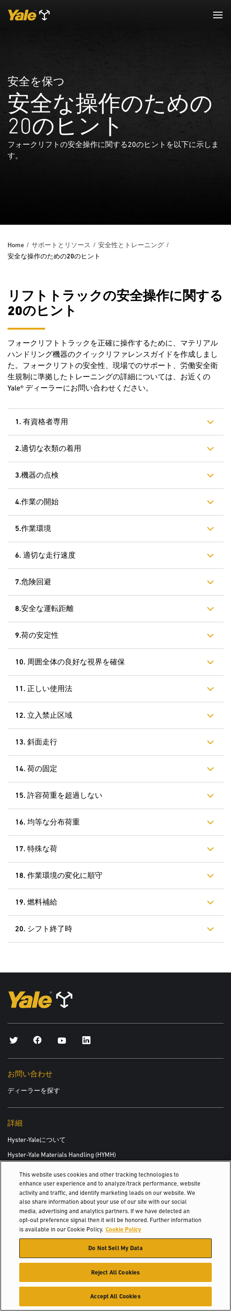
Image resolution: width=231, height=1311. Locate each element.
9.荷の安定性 (37, 635)
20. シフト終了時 (43, 928)
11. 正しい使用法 (43, 688)
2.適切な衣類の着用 (48, 448)
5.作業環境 (33, 528)
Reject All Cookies (115, 1272)
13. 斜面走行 (36, 741)
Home (16, 245)
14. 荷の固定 (36, 768)
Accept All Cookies (115, 1297)
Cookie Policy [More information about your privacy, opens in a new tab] (123, 1229)
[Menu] (217, 15)
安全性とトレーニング (131, 245)
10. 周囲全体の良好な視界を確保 (70, 661)
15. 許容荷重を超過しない (58, 795)
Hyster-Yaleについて (37, 1139)
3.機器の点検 (37, 475)
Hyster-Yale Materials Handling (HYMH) (62, 1154)
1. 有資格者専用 (41, 421)
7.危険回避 (33, 581)
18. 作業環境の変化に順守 (58, 875)
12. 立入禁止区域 (43, 715)
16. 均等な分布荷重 (47, 822)
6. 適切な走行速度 (45, 555)
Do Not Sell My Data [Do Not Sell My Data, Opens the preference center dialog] (115, 1248)
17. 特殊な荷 (36, 848)
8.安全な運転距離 (44, 608)
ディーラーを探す (34, 1090)
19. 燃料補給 (36, 902)
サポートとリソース (61, 245)
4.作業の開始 (37, 501)
